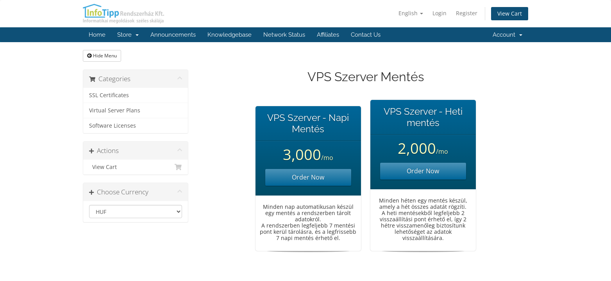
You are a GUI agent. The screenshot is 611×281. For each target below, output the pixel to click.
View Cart (509, 13)
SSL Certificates (109, 95)
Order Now (308, 177)
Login (439, 13)
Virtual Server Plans (114, 110)
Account (507, 34)
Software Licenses (112, 125)
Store (128, 34)
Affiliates (328, 34)
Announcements (173, 34)
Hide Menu (102, 55)
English (410, 13)
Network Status (284, 34)
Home (97, 34)
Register (466, 13)
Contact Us (366, 34)
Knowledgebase (229, 34)
